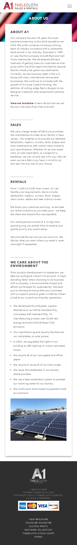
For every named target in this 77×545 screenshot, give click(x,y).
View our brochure (21, 103)
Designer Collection (38, 529)
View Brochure (38, 519)
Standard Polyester (38, 522)
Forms (38, 537)
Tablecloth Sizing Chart (38, 533)
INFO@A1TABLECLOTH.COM (38, 492)
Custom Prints (38, 526)
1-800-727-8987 (38, 489)
